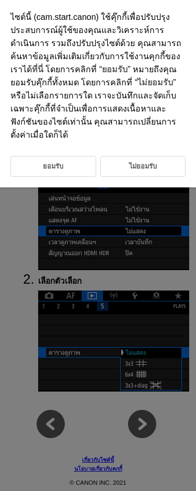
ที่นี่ (37, 69)
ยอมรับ (115, 69)
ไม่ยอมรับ (155, 82)
